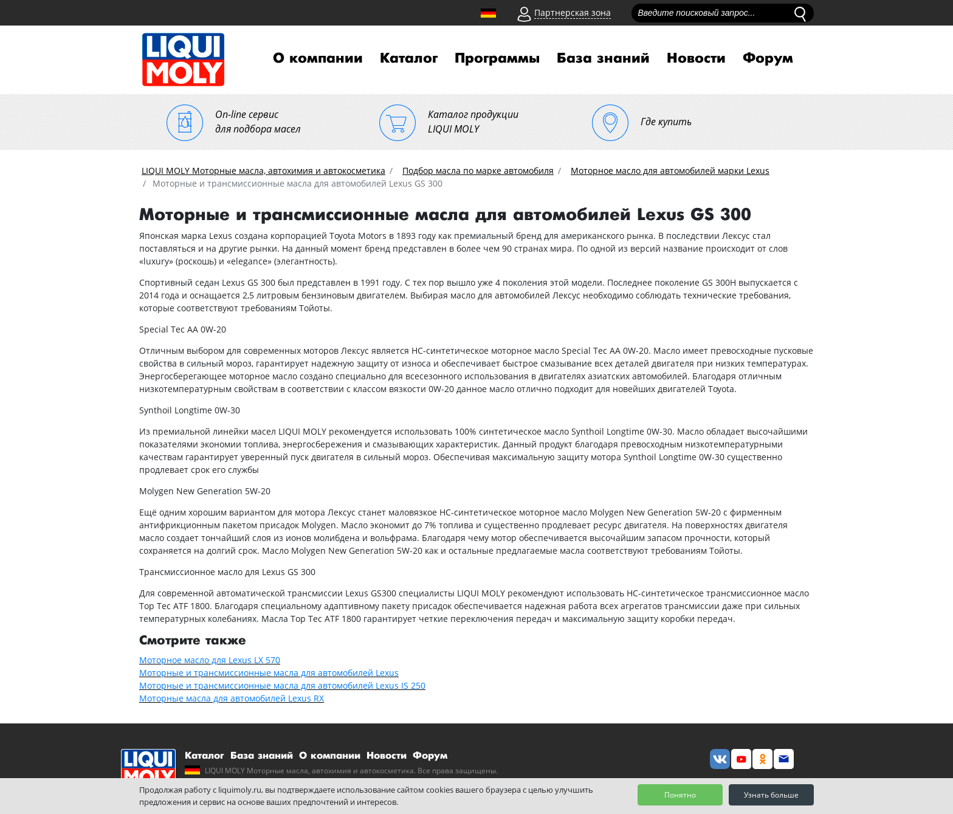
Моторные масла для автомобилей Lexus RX (231, 698)
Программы (497, 58)
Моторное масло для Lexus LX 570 (209, 660)
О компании (318, 58)
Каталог (409, 58)
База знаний (603, 58)
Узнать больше (771, 795)
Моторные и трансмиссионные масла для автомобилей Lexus (269, 672)
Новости (696, 58)
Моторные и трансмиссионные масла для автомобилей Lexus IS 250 (282, 685)
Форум (768, 58)
